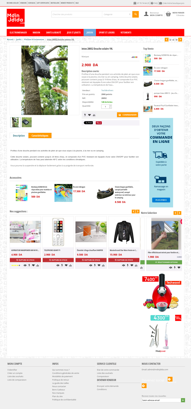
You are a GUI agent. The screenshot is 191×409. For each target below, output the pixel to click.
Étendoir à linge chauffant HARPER (90, 250)
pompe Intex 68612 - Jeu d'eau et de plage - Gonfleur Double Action (166, 93)
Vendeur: (86, 90)
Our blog (31, 3)
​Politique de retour (60, 379)
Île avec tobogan (79, 186)
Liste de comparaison (16, 379)
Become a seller (13, 3)
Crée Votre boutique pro (171, 3)
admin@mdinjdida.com (157, 369)
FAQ (154, 3)
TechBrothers (107, 90)
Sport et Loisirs (107, 32)
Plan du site (57, 396)
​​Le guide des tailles (60, 383)
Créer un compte (14, 373)
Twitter (144, 385)
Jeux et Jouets (74, 32)
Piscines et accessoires (34, 39)
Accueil (10, 39)
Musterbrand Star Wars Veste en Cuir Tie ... (124, 250)
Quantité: (86, 106)
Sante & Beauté (53, 32)
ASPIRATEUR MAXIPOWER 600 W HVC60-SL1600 (25, 250)
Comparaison (103, 376)
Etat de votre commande (108, 369)
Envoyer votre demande (107, 386)
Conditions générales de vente (65, 373)
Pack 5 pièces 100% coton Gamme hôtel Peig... (159, 252)
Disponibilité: (88, 102)
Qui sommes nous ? (61, 369)
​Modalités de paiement (62, 376)
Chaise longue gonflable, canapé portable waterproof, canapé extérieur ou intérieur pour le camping (125, 192)
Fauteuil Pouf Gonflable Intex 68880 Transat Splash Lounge (166, 105)
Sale (77, 3)
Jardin (90, 32)
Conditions (102, 389)
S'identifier (12, 369)
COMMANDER (127, 114)
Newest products (67, 3)
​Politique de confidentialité (64, 399)
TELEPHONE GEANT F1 (52, 250)
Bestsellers (55, 3)
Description (19, 135)
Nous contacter (59, 386)
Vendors (23, 3)
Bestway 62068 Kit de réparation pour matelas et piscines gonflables (41, 189)
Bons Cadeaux (58, 389)
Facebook (170, 379)
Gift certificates (43, 3)
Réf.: (84, 98)
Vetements (126, 32)
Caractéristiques (40, 135)
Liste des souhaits (15, 376)
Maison (36, 32)
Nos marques (58, 393)
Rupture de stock (25, 260)
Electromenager (18, 32)
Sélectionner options (161, 262)
